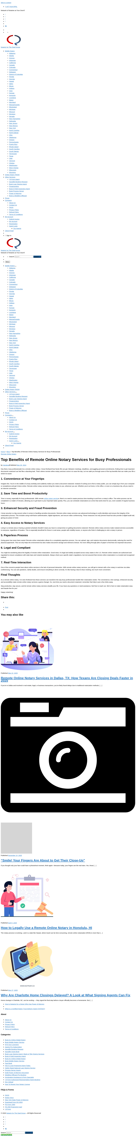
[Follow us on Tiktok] (6, 26)
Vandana (6, 465)
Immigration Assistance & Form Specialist (19, 1077)
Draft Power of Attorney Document (17, 1073)
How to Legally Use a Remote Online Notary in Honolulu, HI (46, 928)
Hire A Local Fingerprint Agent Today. (18, 1065)
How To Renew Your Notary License (17, 1084)
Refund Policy (10, 1027)
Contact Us (9, 1022)
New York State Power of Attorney (17, 1100)
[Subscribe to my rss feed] (5, 14)
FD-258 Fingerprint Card (13, 1107)
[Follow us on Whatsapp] (5, 21)
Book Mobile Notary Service (14, 1042)
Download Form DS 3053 (14, 1102)
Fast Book (8, 1063)
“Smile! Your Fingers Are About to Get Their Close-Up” (43, 860)
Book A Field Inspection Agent (15, 1056)
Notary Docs (9, 1097)
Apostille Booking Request (14, 1049)
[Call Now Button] (6, 1135)
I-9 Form (8, 1109)
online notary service (51, 498)
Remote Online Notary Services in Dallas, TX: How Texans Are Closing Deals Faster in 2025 (67, 679)
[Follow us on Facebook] (5, 16)
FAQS (7, 1095)
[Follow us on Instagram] (5, 19)
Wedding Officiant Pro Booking (15, 1075)
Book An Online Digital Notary (15, 1040)
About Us (8, 1020)
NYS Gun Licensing (12, 1044)
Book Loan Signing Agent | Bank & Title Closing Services (24, 1054)
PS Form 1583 (10, 1104)
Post (6, 607)
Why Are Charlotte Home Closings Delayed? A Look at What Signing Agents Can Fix (65, 995)
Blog (8, 452)
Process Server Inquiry (13, 1070)
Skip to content (6, 3)
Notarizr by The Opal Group (15, 1113)
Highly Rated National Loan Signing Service (20, 1068)
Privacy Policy (10, 1024)
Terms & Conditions (12, 1029)
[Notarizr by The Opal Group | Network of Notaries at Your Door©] (14, 45)
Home (3, 452)
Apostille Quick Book (12, 1052)
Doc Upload (9, 1082)
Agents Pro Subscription (13, 1047)
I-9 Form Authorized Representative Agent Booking (22, 1080)
